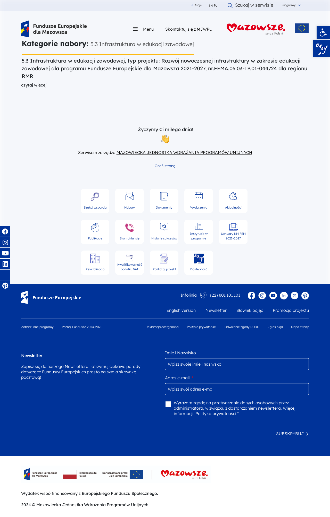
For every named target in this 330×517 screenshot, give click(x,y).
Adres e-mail (179, 377)
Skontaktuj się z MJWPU (188, 29)
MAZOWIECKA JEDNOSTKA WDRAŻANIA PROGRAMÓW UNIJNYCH (184, 152)
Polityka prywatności (201, 327)
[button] (323, 32)
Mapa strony (300, 327)
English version (181, 310)
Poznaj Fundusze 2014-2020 (82, 327)
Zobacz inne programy (37, 327)
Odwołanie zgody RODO (242, 327)
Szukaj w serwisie (250, 5)
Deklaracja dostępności (162, 327)
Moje (196, 5)
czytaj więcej (33, 85)
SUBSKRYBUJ (290, 433)
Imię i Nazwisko (180, 352)
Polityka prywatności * (217, 413)
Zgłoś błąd (275, 327)
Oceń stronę (165, 165)
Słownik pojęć (249, 310)
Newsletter (216, 310)
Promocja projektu (291, 310)
